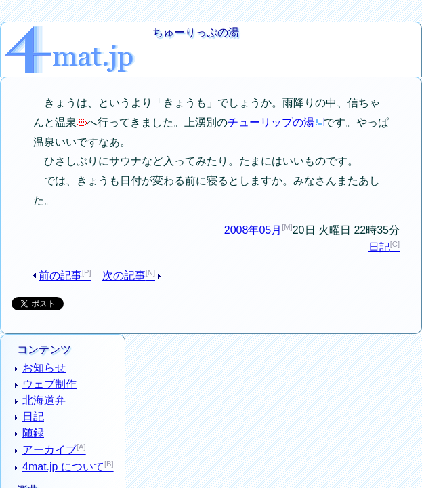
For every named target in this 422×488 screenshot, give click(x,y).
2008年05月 (259, 192)
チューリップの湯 (225, 104)
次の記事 (118, 239)
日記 (385, 210)
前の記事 (64, 239)
